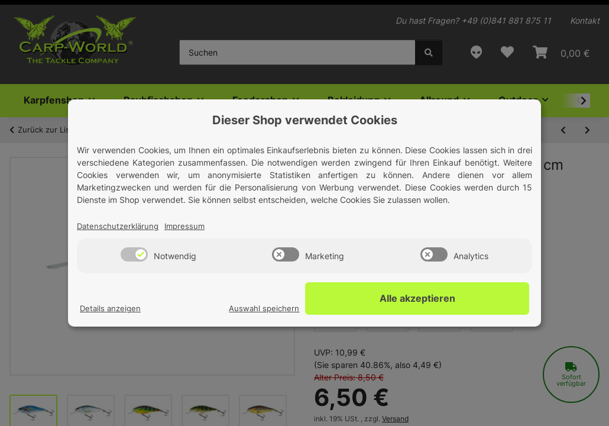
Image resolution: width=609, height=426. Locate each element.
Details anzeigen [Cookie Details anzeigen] (112, 309)
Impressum (190, 227)
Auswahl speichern (369, 309)
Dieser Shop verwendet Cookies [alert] (304, 120)
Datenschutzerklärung (120, 227)
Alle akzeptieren (470, 299)
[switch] (134, 255)
